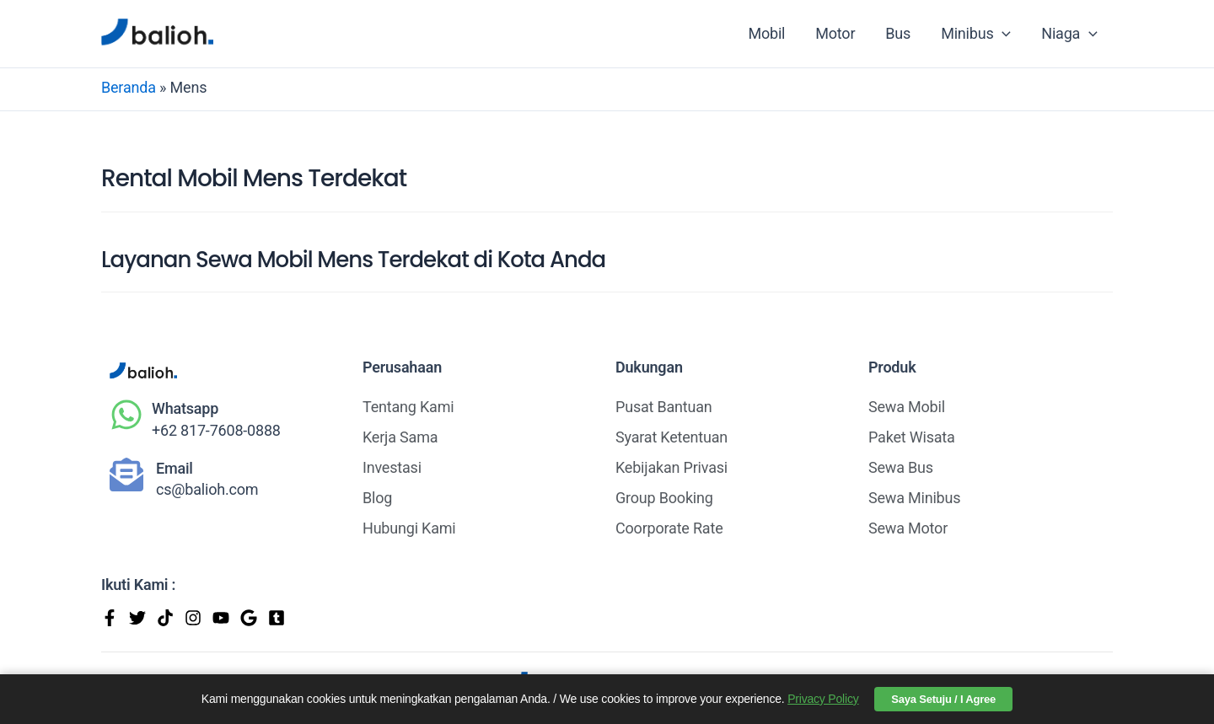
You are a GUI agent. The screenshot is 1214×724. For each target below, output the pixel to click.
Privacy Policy (822, 698)
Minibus (976, 33)
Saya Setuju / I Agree (943, 699)
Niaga (1069, 33)
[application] (1002, 33)
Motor (835, 33)
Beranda (128, 87)
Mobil (766, 33)
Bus (897, 33)
